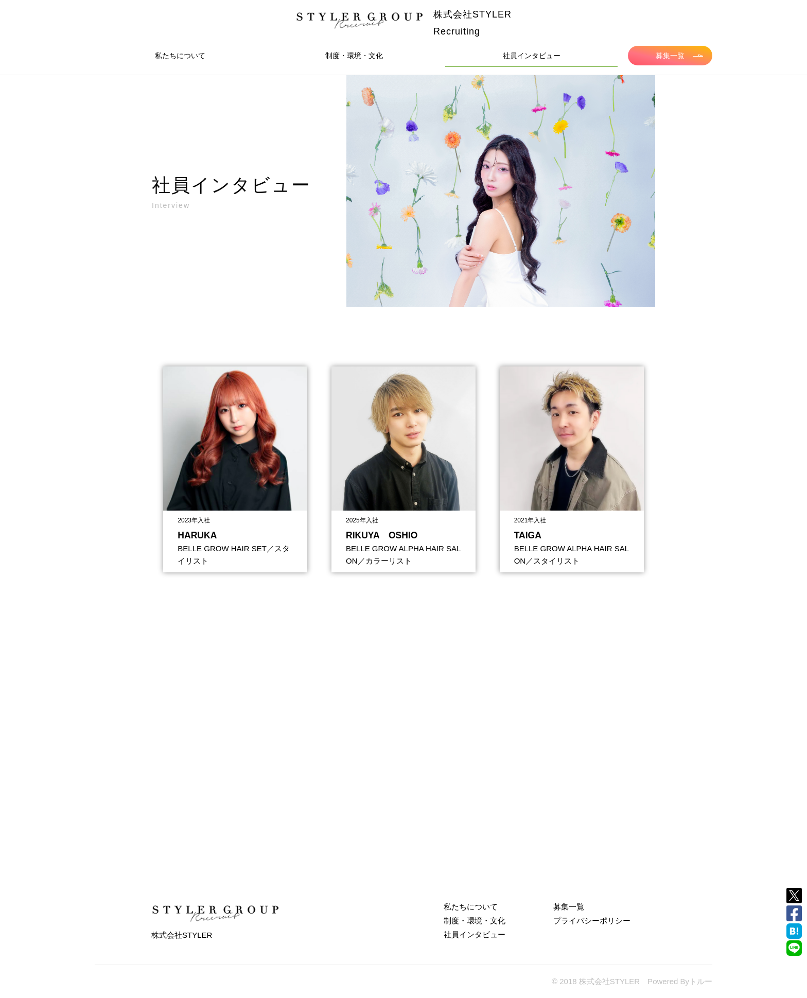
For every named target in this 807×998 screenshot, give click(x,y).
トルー (700, 981)
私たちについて (180, 55)
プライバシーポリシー (591, 920)
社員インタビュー (531, 55)
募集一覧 (679, 55)
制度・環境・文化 (354, 55)
